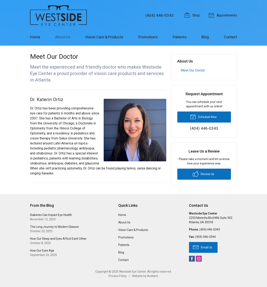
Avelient (152, 276)
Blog (205, 37)
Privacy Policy (118, 276)
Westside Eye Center (132, 271)
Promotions (148, 37)
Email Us (202, 247)
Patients (179, 37)
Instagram (199, 259)
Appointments (223, 15)
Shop (193, 15)
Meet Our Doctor (193, 70)
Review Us (203, 174)
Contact (230, 37)
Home (35, 37)
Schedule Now (203, 116)
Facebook (192, 259)
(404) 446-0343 (159, 15)
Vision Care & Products (104, 37)
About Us (62, 37)
